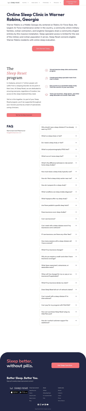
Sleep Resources (32, 390)
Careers (59, 395)
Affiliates (44, 390)
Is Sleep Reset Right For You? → (71, 2)
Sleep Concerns (32, 398)
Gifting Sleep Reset (47, 393)
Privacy (59, 398)
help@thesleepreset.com (14, 132)
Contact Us (60, 393)
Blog (30, 400)
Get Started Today (43, 49)
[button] (25, 2)
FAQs (44, 398)
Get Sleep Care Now (65, 365)
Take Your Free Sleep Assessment (24, 115)
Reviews (59, 390)
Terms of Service (61, 400)
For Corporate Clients (47, 395)
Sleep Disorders (32, 395)
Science (30, 393)
